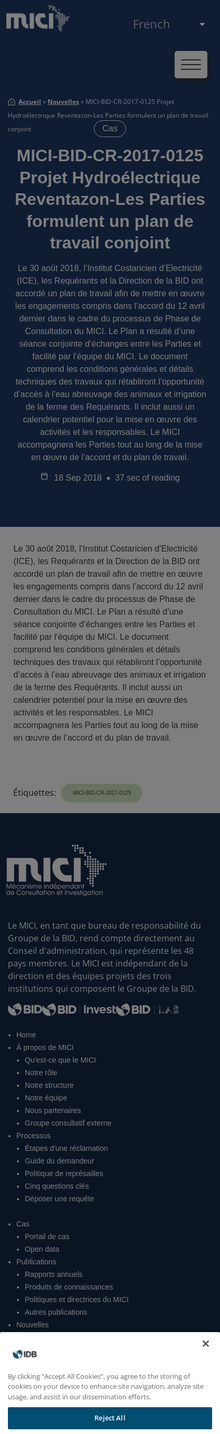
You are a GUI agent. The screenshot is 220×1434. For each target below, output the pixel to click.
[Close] (205, 1355)
